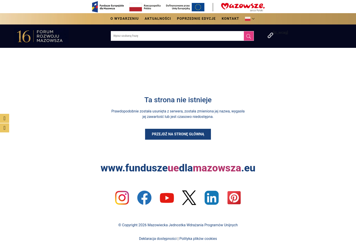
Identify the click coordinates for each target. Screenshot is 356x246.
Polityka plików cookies (198, 238)
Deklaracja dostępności (158, 238)
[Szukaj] (249, 36)
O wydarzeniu (125, 19)
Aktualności (158, 19)
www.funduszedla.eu (178, 168)
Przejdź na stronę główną (178, 134)
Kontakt (230, 19)
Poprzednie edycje (196, 19)
